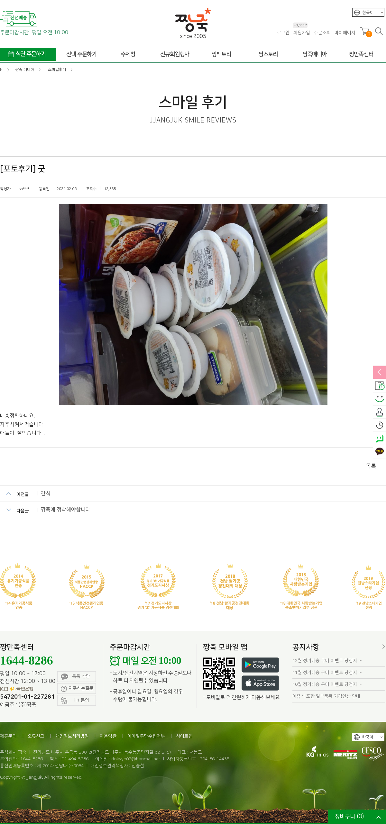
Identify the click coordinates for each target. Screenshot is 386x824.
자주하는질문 (77, 688)
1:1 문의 (75, 700)
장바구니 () (349, 816)
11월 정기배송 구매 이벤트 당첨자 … (327, 672)
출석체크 (379, 412)
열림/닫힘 (379, 372)
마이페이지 (345, 32)
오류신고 (36, 736)
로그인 (283, 32)
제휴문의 (8, 736)
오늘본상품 (379, 425)
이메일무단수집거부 (146, 736)
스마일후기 (379, 399)
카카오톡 (379, 451)
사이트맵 (184, 736)
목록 (371, 466)
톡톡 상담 (75, 677)
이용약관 (108, 736)
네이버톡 (379, 438)
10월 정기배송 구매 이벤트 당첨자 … (327, 684)
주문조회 (322, 32)
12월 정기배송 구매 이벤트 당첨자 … (327, 660)
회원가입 (301, 32)
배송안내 (379, 386)
